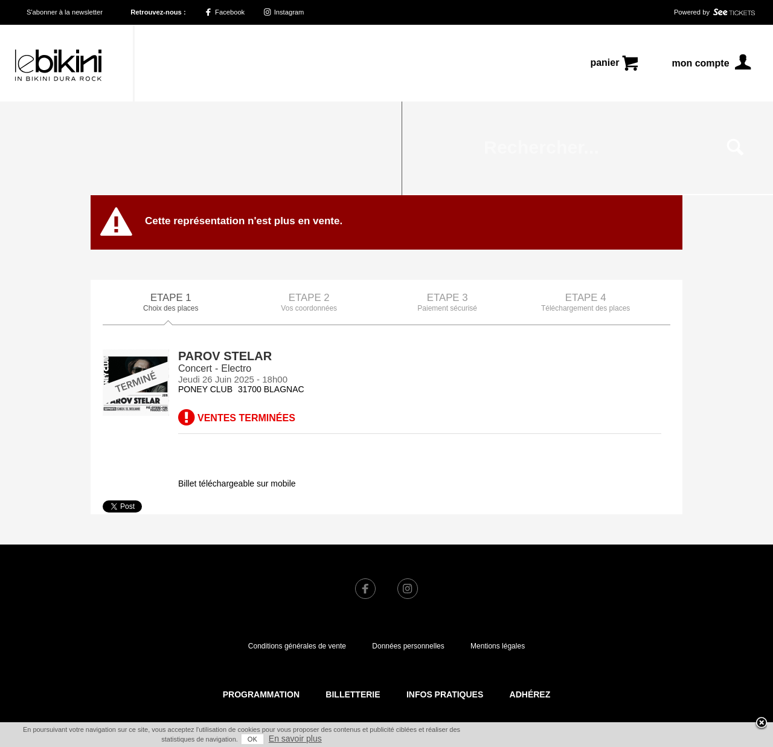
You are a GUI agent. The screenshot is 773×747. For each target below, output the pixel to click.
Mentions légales (497, 552)
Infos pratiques (444, 601)
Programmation (261, 601)
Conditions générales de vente (297, 552)
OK (252, 739)
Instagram (284, 12)
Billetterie (353, 601)
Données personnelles (408, 552)
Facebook (225, 12)
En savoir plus (295, 738)
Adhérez (530, 601)
